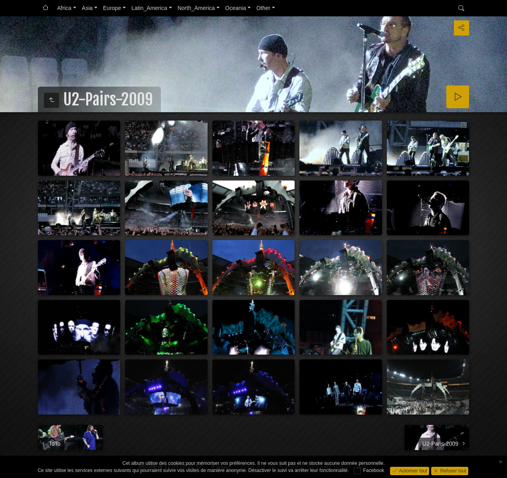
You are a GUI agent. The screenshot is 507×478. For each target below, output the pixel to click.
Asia (87, 8)
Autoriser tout (413, 470)
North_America (196, 8)
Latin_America (149, 8)
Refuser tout (452, 470)
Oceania (235, 8)
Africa (64, 8)
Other (263, 8)
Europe (112, 8)
